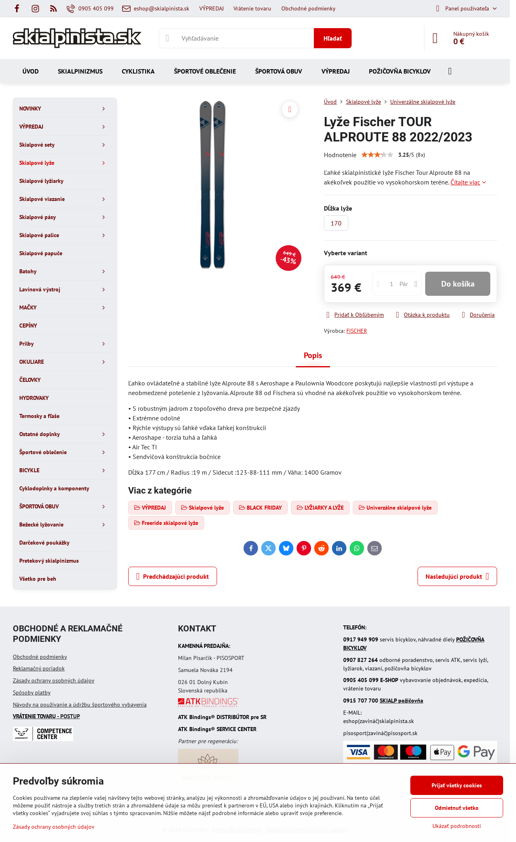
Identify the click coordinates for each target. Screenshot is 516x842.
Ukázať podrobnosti (456, 826)
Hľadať (333, 38)
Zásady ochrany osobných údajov (53, 680)
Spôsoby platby (32, 692)
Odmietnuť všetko (457, 807)
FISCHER (356, 330)
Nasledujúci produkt (457, 576)
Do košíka (458, 284)
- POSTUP (46, 716)
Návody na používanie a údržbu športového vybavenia (80, 704)
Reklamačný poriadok (39, 668)
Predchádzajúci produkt (172, 576)
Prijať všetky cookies (457, 785)
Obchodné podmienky (40, 656)
